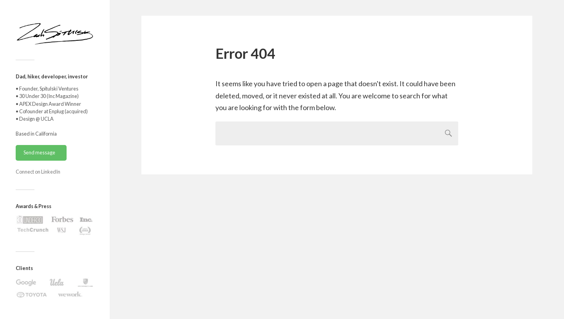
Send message (39, 152)
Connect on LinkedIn (38, 172)
